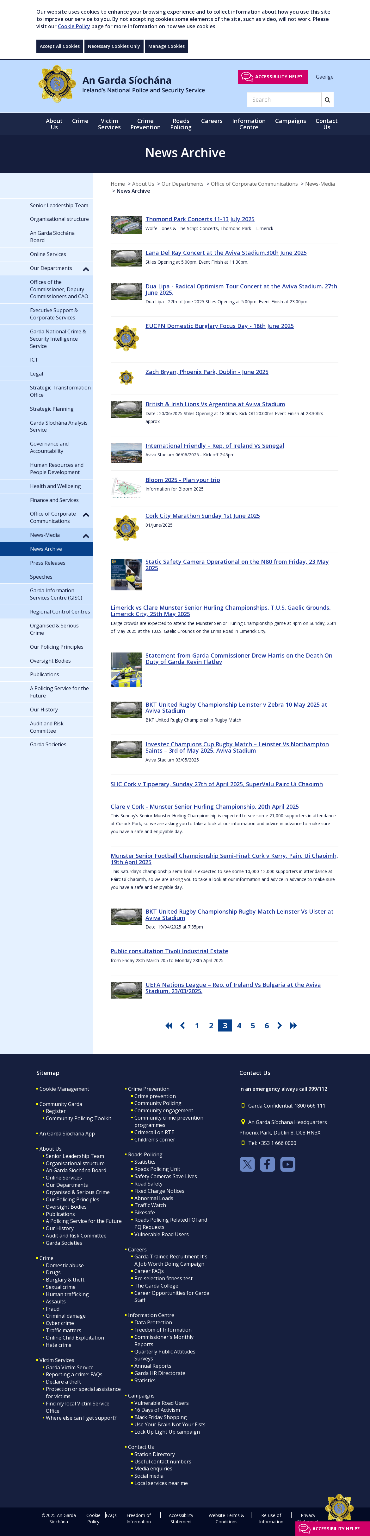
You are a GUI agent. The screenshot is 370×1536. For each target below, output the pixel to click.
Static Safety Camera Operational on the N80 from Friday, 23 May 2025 (237, 565)
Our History (60, 1228)
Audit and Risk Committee (76, 1235)
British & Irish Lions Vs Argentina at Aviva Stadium (215, 404)
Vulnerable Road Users (161, 1234)
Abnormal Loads (153, 1198)
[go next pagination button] (281, 1025)
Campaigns (141, 1395)
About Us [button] (54, 124)
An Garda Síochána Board (76, 1170)
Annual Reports (152, 1365)
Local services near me (161, 1483)
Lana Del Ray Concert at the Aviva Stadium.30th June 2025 (226, 252)
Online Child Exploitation (75, 1337)
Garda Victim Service (70, 1367)
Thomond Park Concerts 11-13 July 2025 (200, 219)
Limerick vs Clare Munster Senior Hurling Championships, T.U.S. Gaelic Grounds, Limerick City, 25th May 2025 (221, 611)
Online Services (64, 1177)
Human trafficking (67, 1294)
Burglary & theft (65, 1279)
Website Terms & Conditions (226, 1518)
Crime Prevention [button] (145, 124)
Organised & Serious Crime (78, 1192)
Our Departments (183, 183)
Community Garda (61, 1104)
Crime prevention (155, 1096)
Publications (60, 1214)
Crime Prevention (149, 1088)
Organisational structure (75, 1163)
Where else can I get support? (81, 1417)
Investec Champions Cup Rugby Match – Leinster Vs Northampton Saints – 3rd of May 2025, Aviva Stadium (237, 747)
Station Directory (154, 1454)
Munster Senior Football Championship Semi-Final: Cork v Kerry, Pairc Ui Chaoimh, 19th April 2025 (224, 859)
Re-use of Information (271, 1518)
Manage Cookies (166, 46)
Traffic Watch (150, 1205)
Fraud (52, 1308)
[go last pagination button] (295, 1025)
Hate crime (58, 1344)
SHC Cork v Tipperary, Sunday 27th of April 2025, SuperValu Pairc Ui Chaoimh (217, 784)
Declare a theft (63, 1381)
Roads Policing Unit (157, 1169)
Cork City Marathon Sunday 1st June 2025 (202, 515)
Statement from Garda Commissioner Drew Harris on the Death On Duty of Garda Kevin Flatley (238, 658)
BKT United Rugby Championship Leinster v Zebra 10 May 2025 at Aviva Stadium (236, 708)
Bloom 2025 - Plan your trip (182, 480)
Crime (46, 1258)
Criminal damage (66, 1315)
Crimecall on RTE (154, 1132)
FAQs (111, 1515)
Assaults (56, 1301)
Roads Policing (145, 1154)
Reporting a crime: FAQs (74, 1374)
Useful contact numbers (162, 1461)
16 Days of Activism (157, 1409)
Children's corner (154, 1139)
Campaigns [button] (290, 121)
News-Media (320, 183)
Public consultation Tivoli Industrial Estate (169, 951)
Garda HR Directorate (159, 1373)
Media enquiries (153, 1468)
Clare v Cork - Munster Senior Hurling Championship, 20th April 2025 (205, 806)
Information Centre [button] (249, 124)
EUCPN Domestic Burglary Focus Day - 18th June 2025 (219, 326)
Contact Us (141, 1446)
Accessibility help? (279, 77)
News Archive (133, 190)
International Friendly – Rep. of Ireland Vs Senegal (214, 445)
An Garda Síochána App (67, 1133)
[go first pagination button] (169, 1025)
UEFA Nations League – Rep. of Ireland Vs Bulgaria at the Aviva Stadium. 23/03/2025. (233, 988)
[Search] (284, 99)
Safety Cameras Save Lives (165, 1176)
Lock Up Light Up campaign (167, 1431)
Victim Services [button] (109, 124)
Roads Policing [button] (181, 124)
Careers (137, 1249)
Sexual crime (61, 1286)
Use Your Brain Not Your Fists (170, 1424)
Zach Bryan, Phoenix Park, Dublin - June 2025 (206, 372)
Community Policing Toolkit (78, 1118)
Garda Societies (64, 1242)
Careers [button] (212, 121)
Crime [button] (80, 121)
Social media (148, 1475)
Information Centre (151, 1315)
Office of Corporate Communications (254, 183)
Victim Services (57, 1360)
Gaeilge (325, 76)
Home (118, 183)
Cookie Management (64, 1088)
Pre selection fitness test (163, 1278)
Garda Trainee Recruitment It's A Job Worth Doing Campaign (170, 1260)
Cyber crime (60, 1323)
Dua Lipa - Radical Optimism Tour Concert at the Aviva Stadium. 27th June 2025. (241, 289)
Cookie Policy (74, 26)
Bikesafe (144, 1212)
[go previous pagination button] (183, 1025)
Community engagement (163, 1110)
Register (56, 1111)
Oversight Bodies (66, 1206)
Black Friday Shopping (160, 1417)
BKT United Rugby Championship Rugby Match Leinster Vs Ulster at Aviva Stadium (239, 915)
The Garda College (156, 1285)
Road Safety (148, 1183)
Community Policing (158, 1103)
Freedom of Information (163, 1329)
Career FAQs (149, 1271)
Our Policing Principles (72, 1199)
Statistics (145, 1161)
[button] (86, 268)
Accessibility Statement (181, 1518)
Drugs (53, 1272)
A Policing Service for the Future (84, 1221)
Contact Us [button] (327, 124)
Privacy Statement (308, 1518)
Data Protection (153, 1322)
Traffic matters (63, 1330)
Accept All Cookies (60, 46)
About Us (143, 183)
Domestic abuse (65, 1265)
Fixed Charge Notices (159, 1190)
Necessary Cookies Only (114, 46)
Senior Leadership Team (75, 1156)
